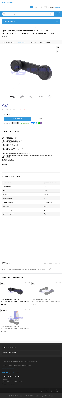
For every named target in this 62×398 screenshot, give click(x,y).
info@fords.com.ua (13, 376)
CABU (44, 186)
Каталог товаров (31, 21)
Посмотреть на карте (8, 368)
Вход (3, 2)
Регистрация (9, 2)
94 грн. (46, 306)
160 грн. (15, 306)
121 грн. (15, 333)
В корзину (17, 118)
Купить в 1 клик (44, 119)
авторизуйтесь (49, 269)
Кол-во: (8, 123)
